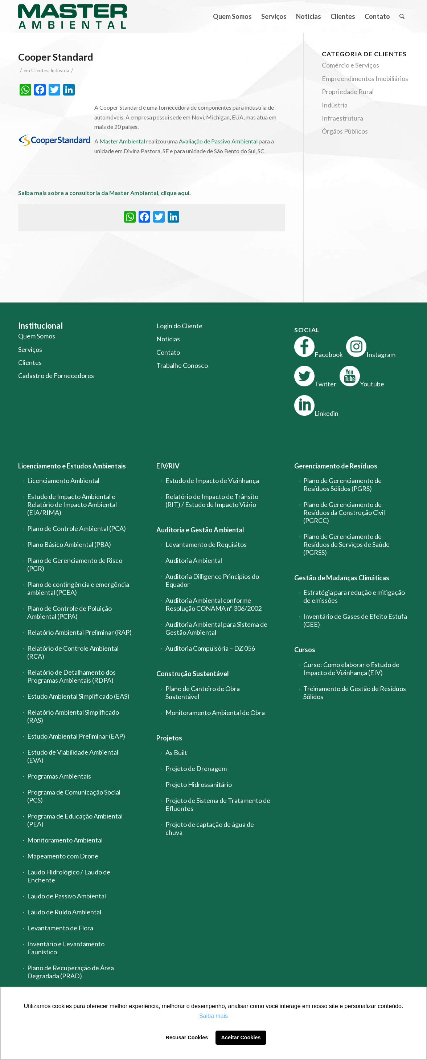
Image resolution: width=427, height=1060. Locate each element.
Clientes (39, 70)
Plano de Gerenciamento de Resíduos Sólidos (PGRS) (342, 484)
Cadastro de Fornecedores (56, 375)
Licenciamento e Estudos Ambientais (72, 466)
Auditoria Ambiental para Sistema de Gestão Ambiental (216, 628)
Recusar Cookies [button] (187, 1037)
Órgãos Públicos (345, 131)
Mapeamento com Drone (62, 856)
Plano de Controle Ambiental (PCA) (76, 528)
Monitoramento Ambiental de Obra (215, 712)
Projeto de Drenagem (196, 768)
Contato (168, 352)
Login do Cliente (179, 326)
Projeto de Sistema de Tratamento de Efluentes (217, 804)
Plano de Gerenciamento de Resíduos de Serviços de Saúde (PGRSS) (346, 544)
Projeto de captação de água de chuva (209, 828)
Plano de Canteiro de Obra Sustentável (202, 692)
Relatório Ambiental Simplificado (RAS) (73, 716)
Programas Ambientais (59, 776)
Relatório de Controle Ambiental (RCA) (73, 652)
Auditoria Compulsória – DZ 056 (210, 648)
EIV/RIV (168, 466)
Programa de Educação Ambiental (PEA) (75, 820)
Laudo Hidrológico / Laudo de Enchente (68, 876)
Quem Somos (36, 336)
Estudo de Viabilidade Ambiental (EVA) (72, 756)
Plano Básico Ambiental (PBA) (69, 544)
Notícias (168, 339)
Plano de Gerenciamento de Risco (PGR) (74, 564)
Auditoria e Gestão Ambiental (200, 530)
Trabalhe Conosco (182, 365)
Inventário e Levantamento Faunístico (65, 948)
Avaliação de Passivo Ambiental (218, 141)
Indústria (59, 70)
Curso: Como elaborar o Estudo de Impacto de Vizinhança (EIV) (351, 669)
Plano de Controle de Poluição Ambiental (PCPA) (69, 612)
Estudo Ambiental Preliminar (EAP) (76, 736)
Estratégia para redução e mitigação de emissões (354, 596)
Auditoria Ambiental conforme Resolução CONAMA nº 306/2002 (213, 604)
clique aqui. (176, 192)
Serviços (30, 349)
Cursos (304, 650)
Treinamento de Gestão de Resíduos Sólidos (354, 692)
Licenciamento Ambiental (63, 480)
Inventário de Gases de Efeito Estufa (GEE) (355, 620)
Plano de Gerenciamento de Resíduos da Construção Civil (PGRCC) (344, 512)
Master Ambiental (122, 141)
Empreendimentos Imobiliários (365, 78)
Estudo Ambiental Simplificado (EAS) (78, 696)
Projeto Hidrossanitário (198, 784)
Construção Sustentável (192, 674)
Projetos (169, 738)
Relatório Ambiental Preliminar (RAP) (79, 632)
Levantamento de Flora (60, 928)
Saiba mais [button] (213, 1016)
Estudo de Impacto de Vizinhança (212, 480)
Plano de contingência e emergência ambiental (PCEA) (78, 588)
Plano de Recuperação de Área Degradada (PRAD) (70, 972)
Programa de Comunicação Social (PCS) (73, 796)
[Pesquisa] (402, 16)
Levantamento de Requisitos (206, 544)
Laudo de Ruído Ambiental (64, 912)
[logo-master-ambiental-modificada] (72, 16)
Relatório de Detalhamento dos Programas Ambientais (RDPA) (71, 676)
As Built (176, 752)
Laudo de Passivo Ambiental (66, 896)
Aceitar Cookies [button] (241, 1037)
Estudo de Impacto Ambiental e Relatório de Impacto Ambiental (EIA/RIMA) (72, 504)
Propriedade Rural (348, 92)
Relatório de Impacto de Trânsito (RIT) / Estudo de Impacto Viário (211, 500)
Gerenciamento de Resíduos (335, 466)
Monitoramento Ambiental (65, 840)
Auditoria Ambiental (193, 560)
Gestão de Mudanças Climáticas (341, 578)
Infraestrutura (342, 118)
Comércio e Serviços (350, 65)
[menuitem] (232, 16)
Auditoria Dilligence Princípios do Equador (212, 580)
